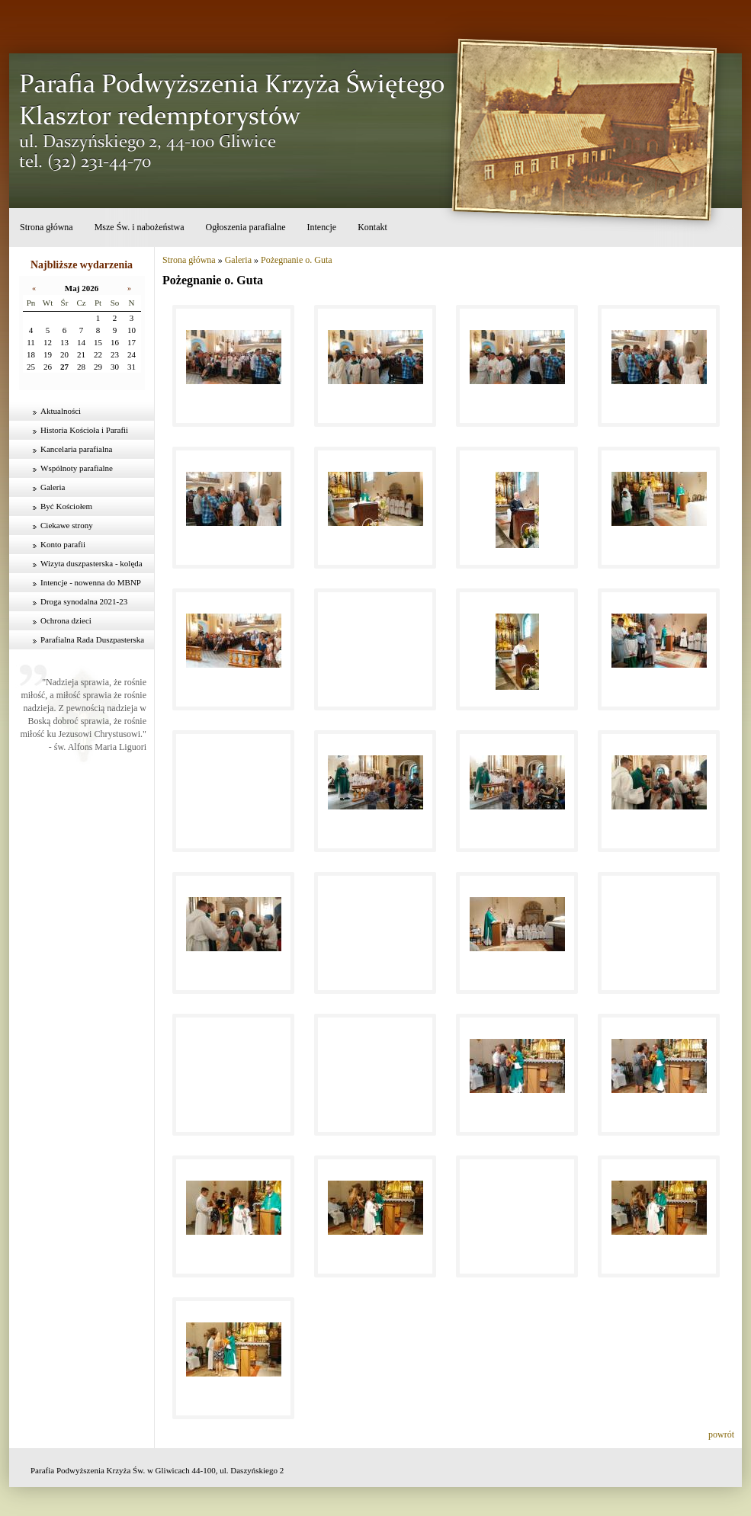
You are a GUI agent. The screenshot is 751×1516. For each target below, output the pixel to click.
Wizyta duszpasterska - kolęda (91, 563)
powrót (721, 1434)
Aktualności (60, 410)
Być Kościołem (66, 506)
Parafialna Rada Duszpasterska (92, 639)
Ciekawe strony (66, 525)
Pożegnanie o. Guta (296, 260)
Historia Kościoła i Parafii (84, 429)
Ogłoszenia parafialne (246, 227)
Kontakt (372, 227)
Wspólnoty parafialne (76, 468)
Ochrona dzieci (65, 620)
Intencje (321, 227)
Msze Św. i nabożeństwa (140, 227)
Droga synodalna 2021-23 (83, 601)
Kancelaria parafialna (76, 449)
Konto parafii (62, 544)
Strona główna (46, 227)
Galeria (52, 487)
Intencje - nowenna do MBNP (90, 582)
